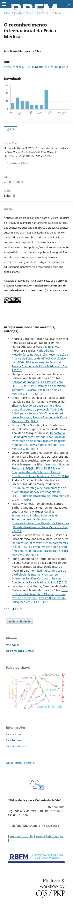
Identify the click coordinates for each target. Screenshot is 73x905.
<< (5, 608)
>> (21, 608)
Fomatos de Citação (18, 163)
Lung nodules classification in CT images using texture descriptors (40, 594)
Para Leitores (13, 734)
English (15, 645)
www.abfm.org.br (21, 836)
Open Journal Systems (20, 763)
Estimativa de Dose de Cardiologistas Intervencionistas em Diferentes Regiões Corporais (39, 574)
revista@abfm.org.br (49, 836)
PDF (12, 129)
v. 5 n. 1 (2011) (38, 13)
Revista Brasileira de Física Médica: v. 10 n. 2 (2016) (40, 474)
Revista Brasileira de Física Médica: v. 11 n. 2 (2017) (36, 392)
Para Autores (13, 740)
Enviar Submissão (20, 621)
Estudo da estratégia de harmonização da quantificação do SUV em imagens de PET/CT (39, 492)
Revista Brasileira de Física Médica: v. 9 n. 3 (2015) (39, 580)
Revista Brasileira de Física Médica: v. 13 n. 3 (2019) (39, 600)
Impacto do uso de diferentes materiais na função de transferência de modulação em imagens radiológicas (39, 439)
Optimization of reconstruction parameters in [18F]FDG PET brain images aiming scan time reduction (40, 547)
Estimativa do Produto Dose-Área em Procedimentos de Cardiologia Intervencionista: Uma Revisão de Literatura (40, 519)
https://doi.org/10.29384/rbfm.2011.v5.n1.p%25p (36, 67)
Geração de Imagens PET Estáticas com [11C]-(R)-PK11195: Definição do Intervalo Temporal (39, 386)
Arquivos (20, 13)
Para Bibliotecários (16, 746)
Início (7, 13)
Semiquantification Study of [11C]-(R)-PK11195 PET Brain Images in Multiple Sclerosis (40, 468)
